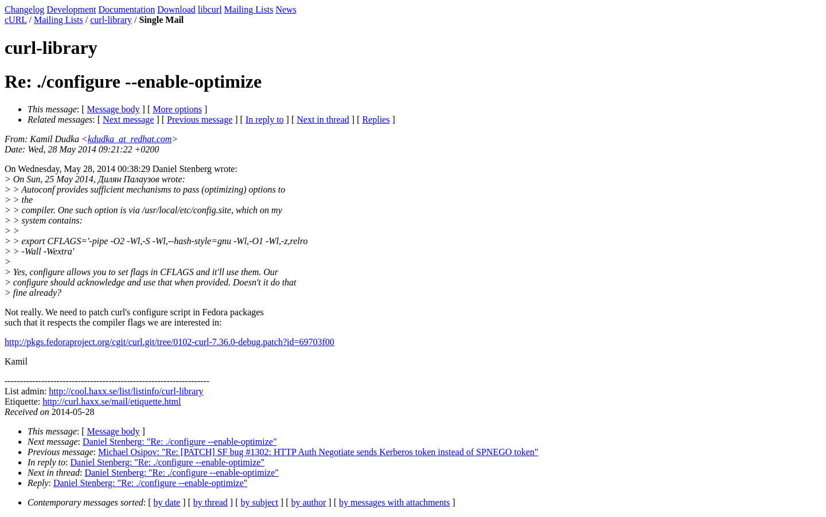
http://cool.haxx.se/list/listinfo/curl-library (126, 391)
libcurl (210, 9)
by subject (259, 502)
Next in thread (323, 119)
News (285, 9)
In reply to (265, 119)
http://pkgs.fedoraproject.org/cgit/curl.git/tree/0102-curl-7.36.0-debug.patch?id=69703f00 (169, 342)
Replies (375, 119)
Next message (128, 119)
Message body (113, 109)
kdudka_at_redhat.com (130, 139)
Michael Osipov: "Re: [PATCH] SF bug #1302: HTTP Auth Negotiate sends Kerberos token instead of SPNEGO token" (318, 452)
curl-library (111, 20)
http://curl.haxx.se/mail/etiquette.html (111, 401)
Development (71, 9)
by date (167, 502)
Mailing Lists (249, 9)
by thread (210, 502)
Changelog (24, 9)
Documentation (127, 9)
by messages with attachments (394, 502)
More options (177, 109)
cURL (16, 20)
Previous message (199, 119)
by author (308, 502)
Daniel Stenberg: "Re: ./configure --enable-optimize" (179, 441)
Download (176, 9)
